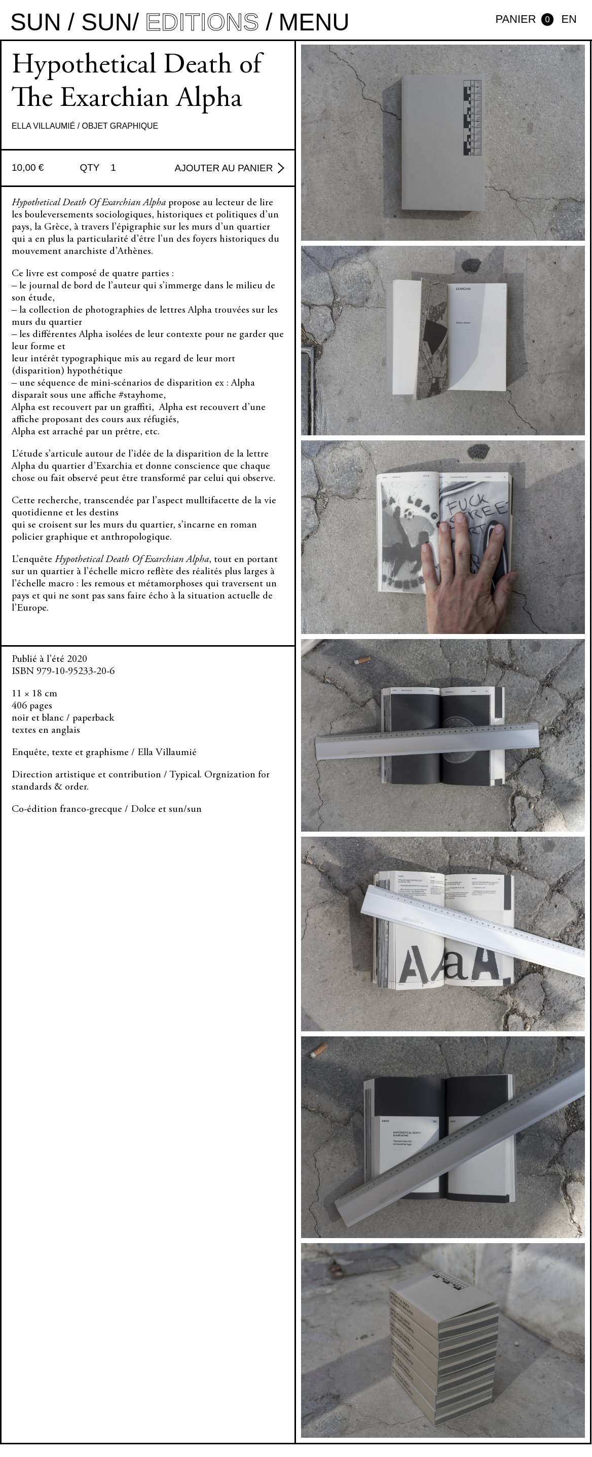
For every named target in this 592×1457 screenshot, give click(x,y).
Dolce (143, 809)
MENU (313, 22)
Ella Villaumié (43, 126)
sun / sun (71, 22)
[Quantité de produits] (116, 168)
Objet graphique (120, 126)
